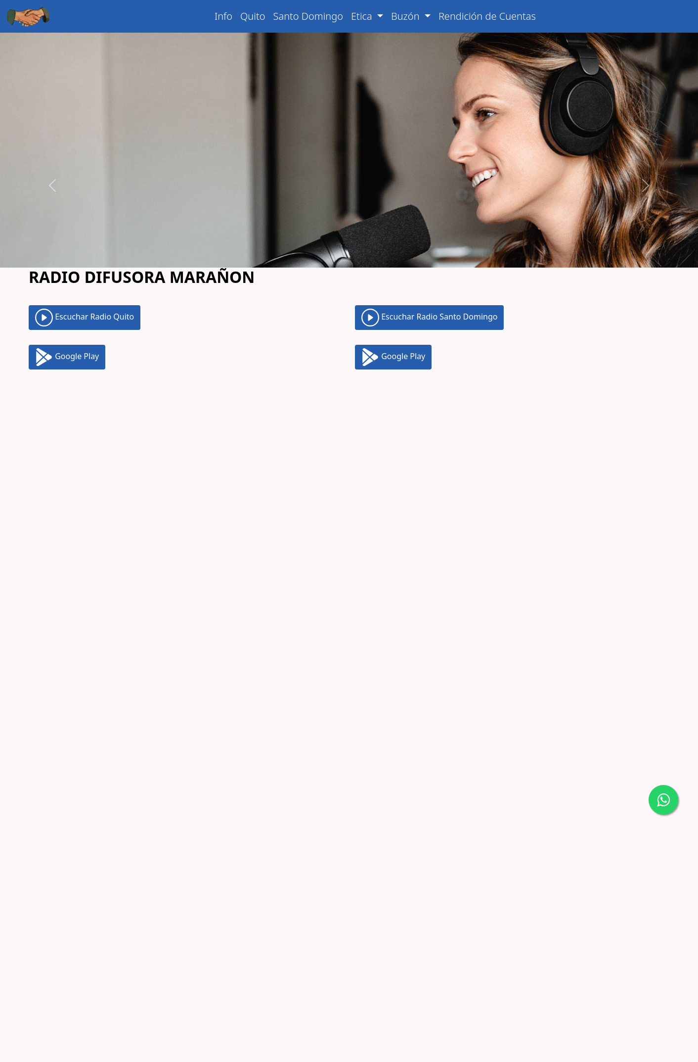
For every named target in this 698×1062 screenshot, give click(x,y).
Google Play (67, 313)
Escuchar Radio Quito (84, 273)
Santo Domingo (308, 16)
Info (223, 16)
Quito (252, 16)
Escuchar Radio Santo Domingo (429, 273)
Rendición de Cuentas (487, 16)
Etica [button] (363, 16)
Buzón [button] (406, 16)
